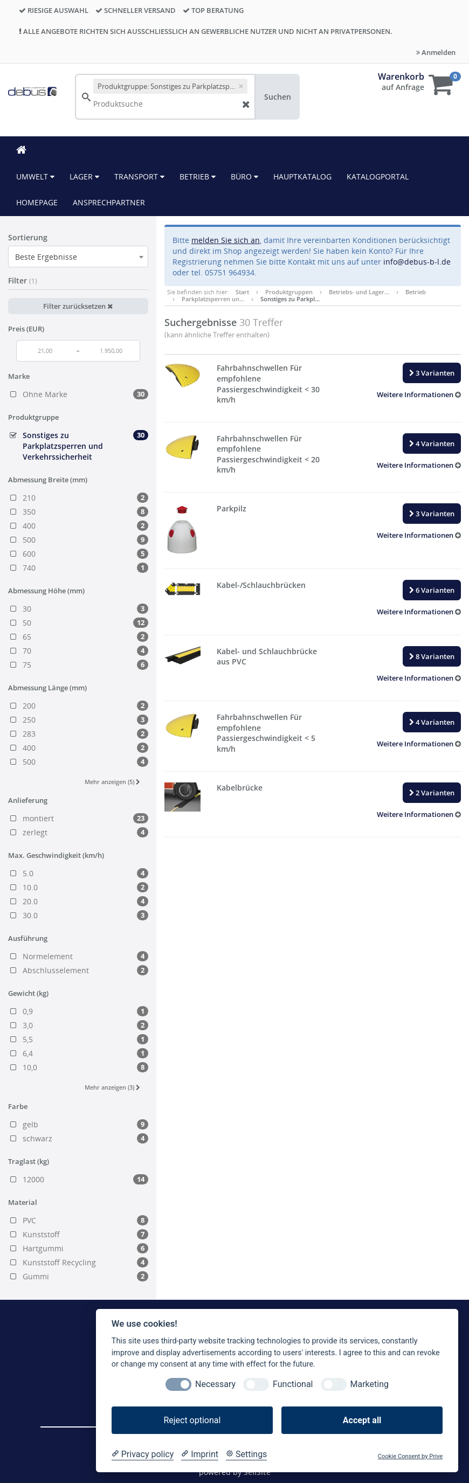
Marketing (369, 1384)
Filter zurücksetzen (78, 306)
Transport (139, 176)
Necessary (215, 1384)
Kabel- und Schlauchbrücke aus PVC (267, 656)
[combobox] (78, 256)
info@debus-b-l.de (417, 262)
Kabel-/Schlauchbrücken (261, 585)
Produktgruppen (289, 292)
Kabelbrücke (240, 787)
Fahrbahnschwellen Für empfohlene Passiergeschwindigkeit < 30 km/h (268, 384)
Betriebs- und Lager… (359, 292)
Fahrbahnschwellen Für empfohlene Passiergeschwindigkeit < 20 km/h (268, 454)
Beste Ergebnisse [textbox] (46, 257)
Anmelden (436, 52)
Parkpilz (231, 508)
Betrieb (198, 176)
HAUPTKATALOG (302, 176)
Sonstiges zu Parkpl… (290, 299)
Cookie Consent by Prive (410, 1456)
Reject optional (191, 1420)
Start (242, 292)
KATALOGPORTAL (378, 176)
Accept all (362, 1420)
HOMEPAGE (37, 202)
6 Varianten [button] (431, 590)
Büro (244, 176)
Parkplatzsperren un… (213, 299)
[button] (419, 394)
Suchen (277, 97)
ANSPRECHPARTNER (109, 202)
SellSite (257, 1472)
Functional (293, 1384)
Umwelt (35, 176)
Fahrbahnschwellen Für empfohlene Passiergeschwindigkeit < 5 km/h (266, 733)
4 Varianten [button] (431, 443)
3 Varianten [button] (431, 373)
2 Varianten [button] (431, 793)
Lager (84, 176)
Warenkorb (401, 76)
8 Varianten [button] (431, 656)
